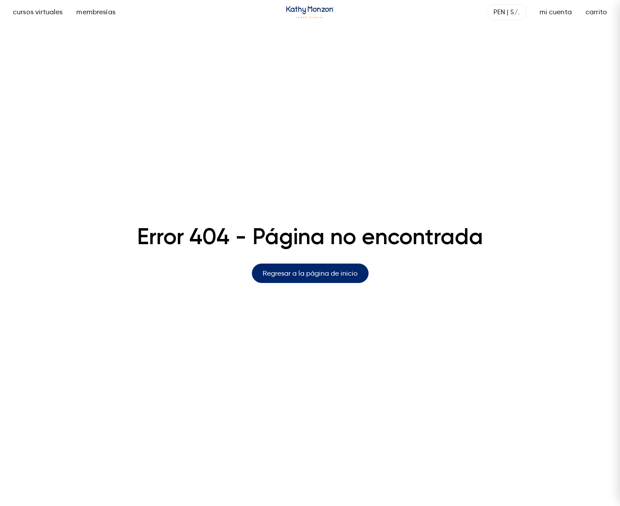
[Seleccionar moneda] (507, 12)
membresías (95, 12)
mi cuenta (555, 12)
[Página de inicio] (310, 12)
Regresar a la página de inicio (310, 273)
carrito (596, 12)
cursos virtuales (37, 12)
